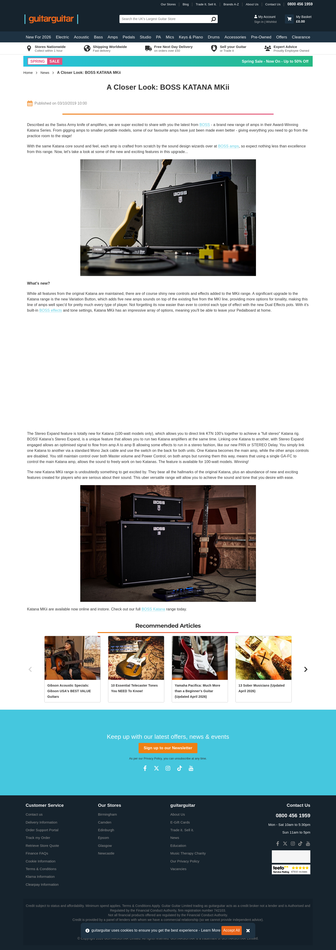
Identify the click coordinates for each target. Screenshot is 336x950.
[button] (289, 19)
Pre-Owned (261, 37)
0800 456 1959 (300, 4)
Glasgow (105, 846)
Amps (113, 37)
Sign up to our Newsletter (168, 748)
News (45, 73)
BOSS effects (50, 310)
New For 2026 (38, 37)
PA (158, 37)
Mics (170, 37)
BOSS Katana (153, 609)
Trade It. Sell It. (206, 4)
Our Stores (168, 4)
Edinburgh (106, 830)
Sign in (259, 22)
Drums (214, 37)
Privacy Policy (153, 758)
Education (178, 846)
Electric (62, 37)
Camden (104, 822)
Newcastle (106, 853)
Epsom (103, 838)
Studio (145, 37)
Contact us (34, 814)
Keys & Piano (191, 37)
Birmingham (107, 814)
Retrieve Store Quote (42, 846)
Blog (186, 4)
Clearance (301, 37)
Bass (98, 37)
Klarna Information (40, 876)
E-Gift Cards (180, 822)
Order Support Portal (42, 830)
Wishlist (271, 22)
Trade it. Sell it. (182, 830)
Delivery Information (41, 822)
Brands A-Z (231, 4)
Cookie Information (41, 861)
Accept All (231, 930)
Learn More (210, 930)
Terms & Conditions (41, 869)
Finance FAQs (37, 853)
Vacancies (178, 869)
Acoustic (81, 37)
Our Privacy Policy (184, 861)
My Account (264, 17)
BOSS (205, 125)
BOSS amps (228, 146)
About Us (252, 4)
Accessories (235, 37)
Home (28, 73)
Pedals (129, 37)
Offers (281, 37)
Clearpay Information (42, 884)
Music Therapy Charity (188, 853)
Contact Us (272, 4)
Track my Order (38, 838)
